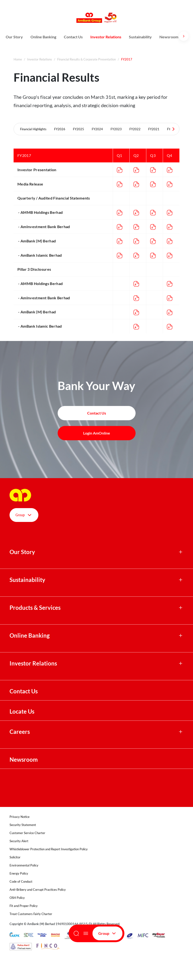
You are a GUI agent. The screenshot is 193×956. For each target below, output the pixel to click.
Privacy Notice (20, 817)
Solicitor (15, 857)
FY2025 (78, 129)
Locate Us (22, 711)
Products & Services (35, 607)
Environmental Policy (24, 865)
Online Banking (43, 37)
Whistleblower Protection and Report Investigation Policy (49, 849)
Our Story (14, 37)
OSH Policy (17, 898)
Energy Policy (19, 873)
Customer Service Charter (27, 833)
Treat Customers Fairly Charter (31, 914)
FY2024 (97, 129)
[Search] (76, 933)
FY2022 (135, 129)
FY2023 (116, 129)
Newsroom (169, 37)
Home (18, 59)
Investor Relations (105, 37)
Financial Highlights (33, 129)
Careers (20, 731)
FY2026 (59, 129)
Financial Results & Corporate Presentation (86, 59)
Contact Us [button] (96, 413)
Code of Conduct (21, 881)
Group (107, 933)
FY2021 (153, 129)
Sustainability (140, 37)
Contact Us (73, 37)
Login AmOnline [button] (96, 433)
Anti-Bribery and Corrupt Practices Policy (38, 889)
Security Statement (23, 825)
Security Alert (19, 841)
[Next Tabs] (173, 129)
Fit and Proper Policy (24, 906)
